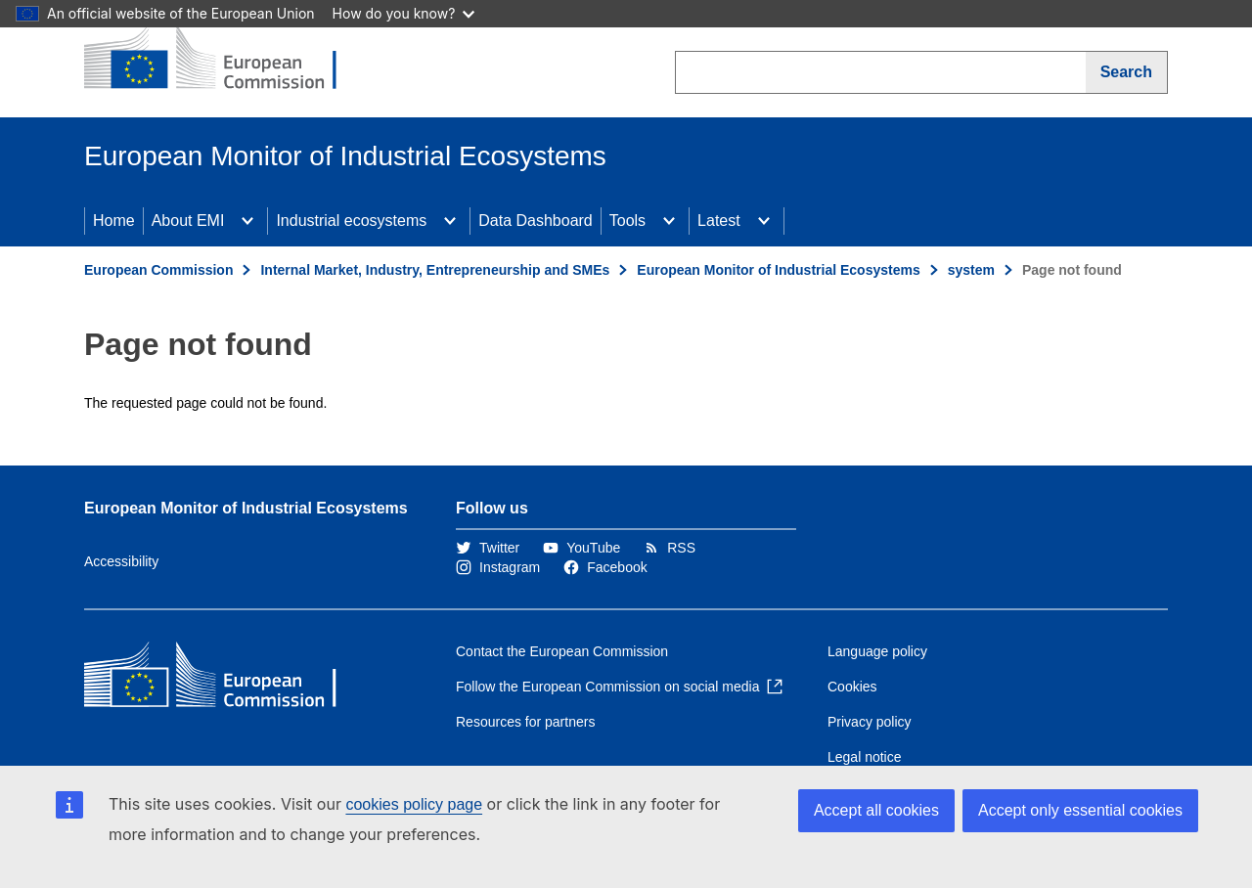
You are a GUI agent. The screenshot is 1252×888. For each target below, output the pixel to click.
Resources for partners (525, 722)
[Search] (1127, 72)
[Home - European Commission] (226, 58)
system (971, 270)
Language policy (877, 651)
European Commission (158, 270)
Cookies (852, 686)
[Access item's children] (247, 221)
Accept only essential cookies (1080, 810)
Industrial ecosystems (351, 220)
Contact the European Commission (562, 651)
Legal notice (864, 757)
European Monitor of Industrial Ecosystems (778, 270)
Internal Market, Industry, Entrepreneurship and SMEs (434, 270)
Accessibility (121, 561)
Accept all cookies (876, 810)
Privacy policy (869, 722)
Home (114, 220)
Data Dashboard (535, 220)
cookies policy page (413, 804)
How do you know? (404, 13)
